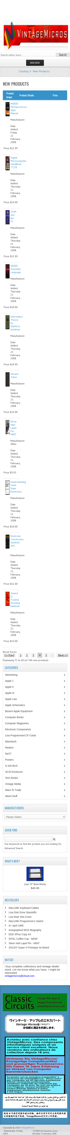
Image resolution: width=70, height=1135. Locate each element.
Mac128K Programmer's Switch (26, 921)
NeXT (8, 753)
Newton (9, 747)
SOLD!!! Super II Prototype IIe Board (29, 947)
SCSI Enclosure (15, 771)
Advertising (13, 674)
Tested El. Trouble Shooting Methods (15, 600)
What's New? (12, 861)
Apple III (11, 693)
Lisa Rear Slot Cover (20, 916)
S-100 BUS (13, 765)
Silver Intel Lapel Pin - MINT (13, 428)
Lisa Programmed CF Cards (22, 735)
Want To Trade (13, 790)
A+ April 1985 (16, 925)
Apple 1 (11, 680)
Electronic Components (20, 729)
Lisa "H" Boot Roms (35, 884)
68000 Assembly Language (15, 269)
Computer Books (17, 717)
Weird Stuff (13, 796)
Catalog (23, 71)
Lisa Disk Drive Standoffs (22, 912)
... (52, 655)
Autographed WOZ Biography (25, 930)
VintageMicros (27, 1127)
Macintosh (12, 741)
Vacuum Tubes (14, 375)
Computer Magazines (19, 723)
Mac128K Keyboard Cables (24, 908)
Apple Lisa (13, 699)
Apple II (11, 686)
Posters (11, 759)
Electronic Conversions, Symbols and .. (17, 542)
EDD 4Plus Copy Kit (20, 934)
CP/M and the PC (13, 216)
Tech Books (14, 777)
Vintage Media (15, 784)
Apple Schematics (17, 705)
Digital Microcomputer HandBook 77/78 (18, 162)
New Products (41, 71)
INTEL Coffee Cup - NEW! (23, 938)
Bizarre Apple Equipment (20, 711)
